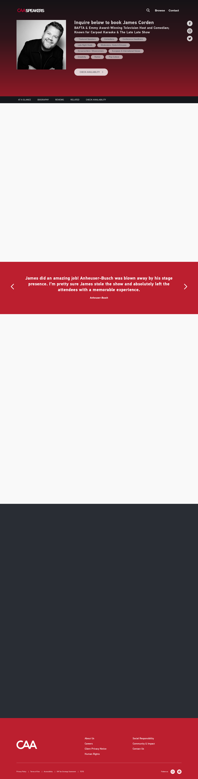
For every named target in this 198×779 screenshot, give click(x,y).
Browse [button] (160, 10)
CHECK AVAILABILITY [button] (92, 72)
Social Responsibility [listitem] (143, 738)
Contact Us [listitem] (138, 748)
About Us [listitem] (89, 738)
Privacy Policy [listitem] (21, 772)
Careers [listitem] (89, 743)
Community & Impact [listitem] (144, 743)
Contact (174, 10)
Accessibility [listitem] (48, 772)
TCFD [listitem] (82, 772)
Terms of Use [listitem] (35, 772)
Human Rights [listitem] (92, 753)
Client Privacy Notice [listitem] (95, 748)
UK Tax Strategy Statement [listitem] (66, 772)
